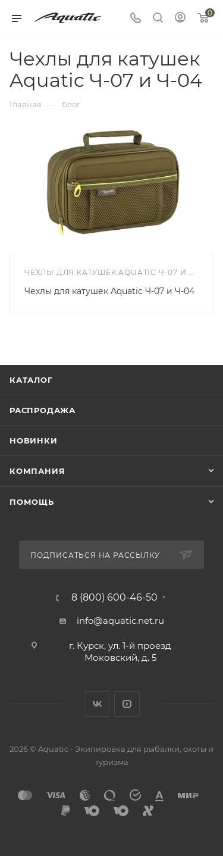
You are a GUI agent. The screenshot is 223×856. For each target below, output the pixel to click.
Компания (37, 471)
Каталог (31, 380)
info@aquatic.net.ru (120, 620)
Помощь (32, 502)
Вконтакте (96, 704)
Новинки (34, 440)
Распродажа (43, 410)
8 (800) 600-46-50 (114, 597)
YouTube (127, 704)
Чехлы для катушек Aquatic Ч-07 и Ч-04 (109, 291)
